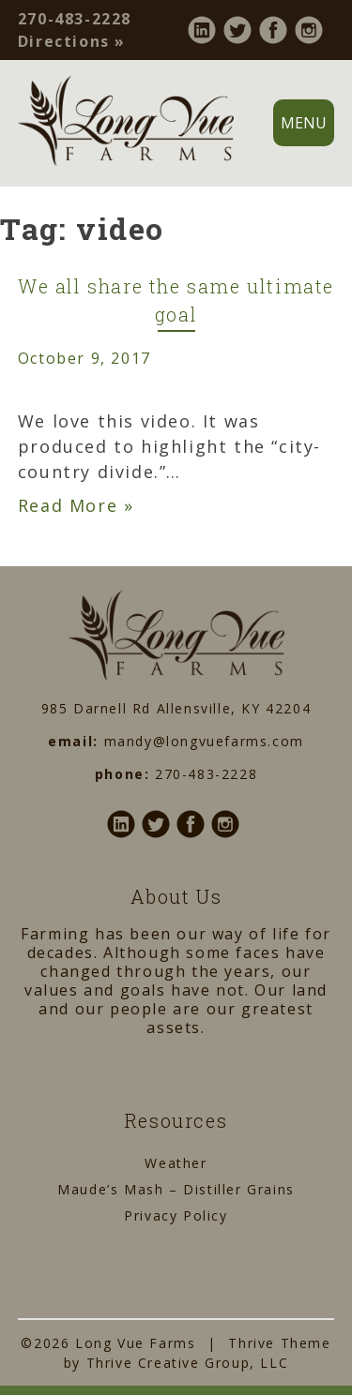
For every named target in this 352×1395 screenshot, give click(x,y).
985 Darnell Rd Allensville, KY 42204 (176, 708)
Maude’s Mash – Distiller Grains (176, 1189)
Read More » (76, 505)
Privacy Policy (175, 1215)
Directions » (72, 41)
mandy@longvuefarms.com (204, 741)
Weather (176, 1163)
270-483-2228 (74, 18)
